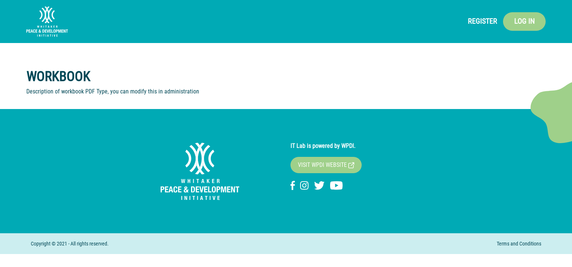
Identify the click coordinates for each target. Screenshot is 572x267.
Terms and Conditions (519, 244)
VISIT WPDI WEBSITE (326, 164)
